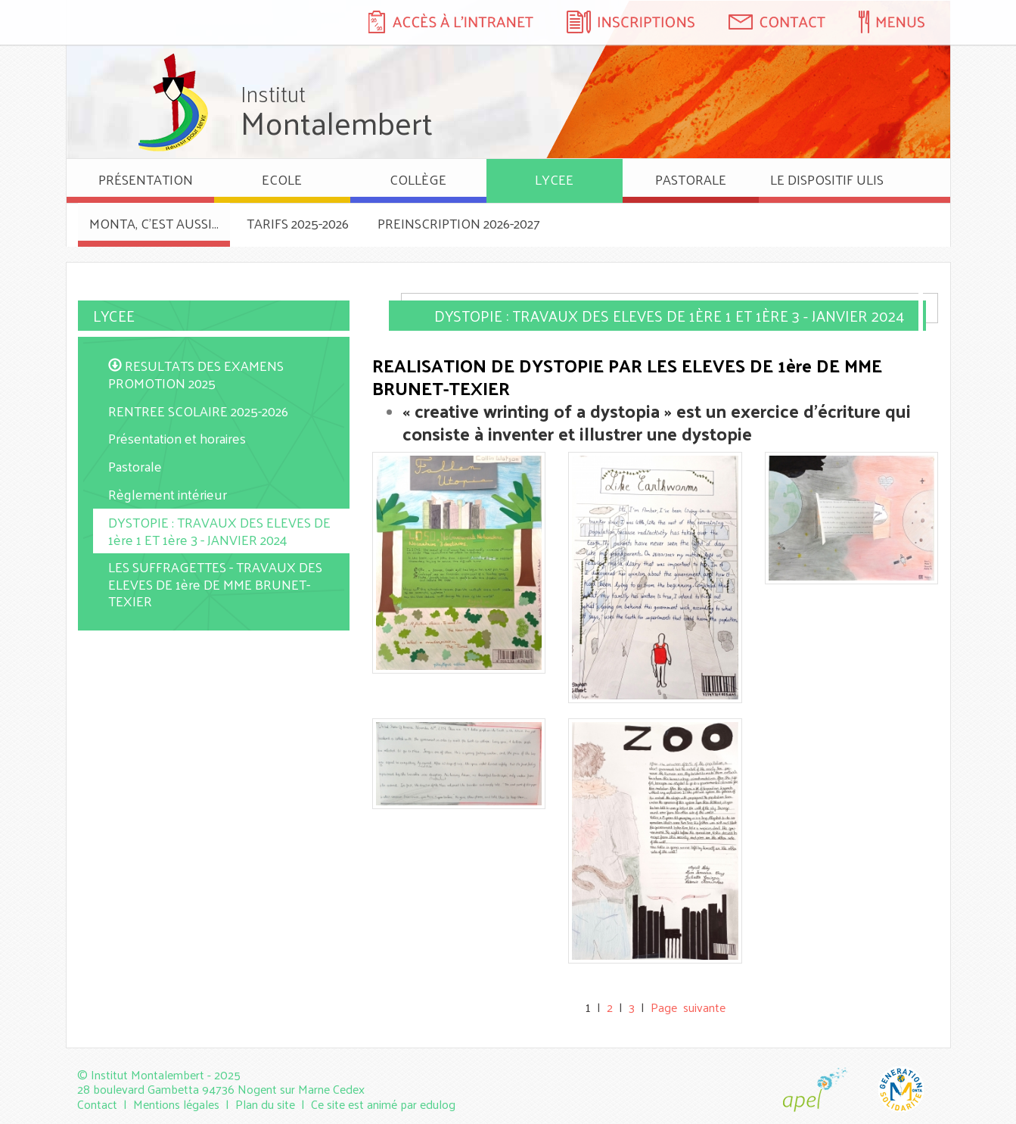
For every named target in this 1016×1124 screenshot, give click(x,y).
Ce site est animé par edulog (383, 1104)
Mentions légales (176, 1104)
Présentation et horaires (177, 437)
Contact (97, 1104)
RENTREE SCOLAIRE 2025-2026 (198, 410)
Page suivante (688, 1007)
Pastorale (135, 465)
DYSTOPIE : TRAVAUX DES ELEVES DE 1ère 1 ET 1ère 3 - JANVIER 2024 (219, 530)
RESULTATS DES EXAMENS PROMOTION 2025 (196, 374)
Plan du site (265, 1104)
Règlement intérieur (167, 493)
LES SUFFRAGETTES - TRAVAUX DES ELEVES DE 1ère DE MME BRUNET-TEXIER (215, 583)
